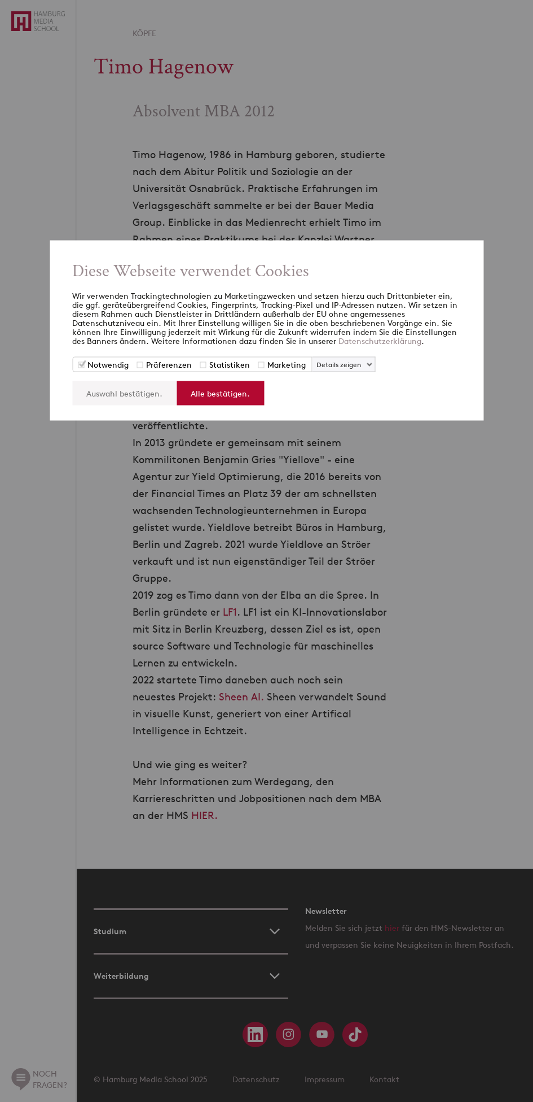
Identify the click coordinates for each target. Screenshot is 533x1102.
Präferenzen (169, 364)
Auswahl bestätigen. (124, 393)
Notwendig (108, 364)
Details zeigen (338, 364)
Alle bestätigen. (220, 393)
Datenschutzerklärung (379, 341)
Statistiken (229, 364)
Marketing (286, 364)
